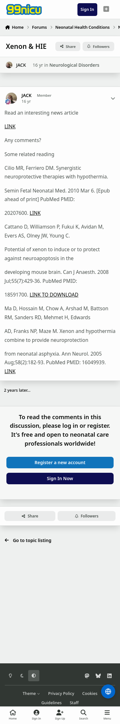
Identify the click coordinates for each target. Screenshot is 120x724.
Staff (74, 702)
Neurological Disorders (74, 65)
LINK (10, 126)
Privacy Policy (61, 693)
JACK (21, 65)
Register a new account (60, 462)
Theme (31, 693)
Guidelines (51, 702)
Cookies (89, 693)
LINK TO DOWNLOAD (54, 294)
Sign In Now (60, 478)
